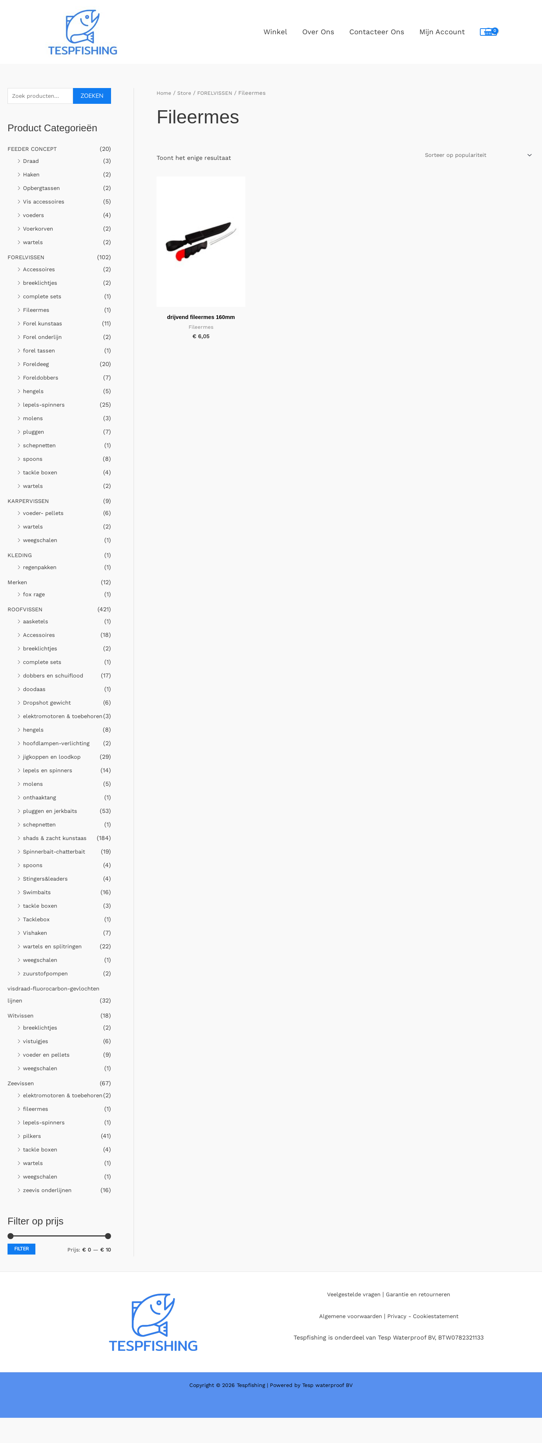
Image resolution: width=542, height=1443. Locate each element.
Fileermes (37, 310)
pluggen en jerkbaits (52, 824)
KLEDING (21, 556)
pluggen (34, 432)
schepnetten (41, 446)
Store (186, 93)
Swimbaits (38, 905)
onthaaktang (41, 810)
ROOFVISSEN (27, 610)
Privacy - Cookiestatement (426, 1341)
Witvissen (21, 1028)
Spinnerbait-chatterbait (58, 864)
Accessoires (40, 270)
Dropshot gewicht (49, 703)
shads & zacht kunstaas (57, 851)
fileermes (36, 1134)
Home (165, 93)
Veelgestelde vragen (350, 1319)
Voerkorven (39, 229)
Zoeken (92, 97)
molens (33, 419)
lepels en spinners (49, 783)
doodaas (35, 690)
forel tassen (40, 351)
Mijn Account (442, 31)
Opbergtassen (43, 189)
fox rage (35, 595)
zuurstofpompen (47, 986)
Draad (32, 162)
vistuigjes (36, 1054)
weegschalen (42, 541)
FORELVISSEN (28, 258)
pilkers (33, 1161)
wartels (34, 243)
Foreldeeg (37, 365)
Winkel (278, 31)
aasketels (36, 622)
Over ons (320, 31)
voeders (34, 216)
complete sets (44, 297)
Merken (18, 583)
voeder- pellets (45, 514)
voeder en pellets (48, 1067)
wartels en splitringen (55, 959)
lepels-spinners (45, 405)
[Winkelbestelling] (471, 155)
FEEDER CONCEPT (35, 149)
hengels (34, 392)
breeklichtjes (42, 283)
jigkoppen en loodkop (54, 769)
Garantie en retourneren (421, 1319)
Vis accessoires (45, 202)
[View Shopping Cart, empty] (488, 32)
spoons (33, 459)
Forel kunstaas (44, 324)
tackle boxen (42, 473)
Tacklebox (37, 932)
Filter (21, 1274)
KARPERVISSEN (30, 502)
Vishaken (36, 945)
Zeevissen (22, 1096)
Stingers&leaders (47, 891)
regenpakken (42, 568)
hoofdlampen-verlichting (59, 756)
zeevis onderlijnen (49, 1215)
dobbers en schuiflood (56, 676)
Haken (32, 175)
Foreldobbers (42, 378)
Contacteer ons (377, 31)
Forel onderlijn (44, 338)
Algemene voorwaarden (347, 1341)
